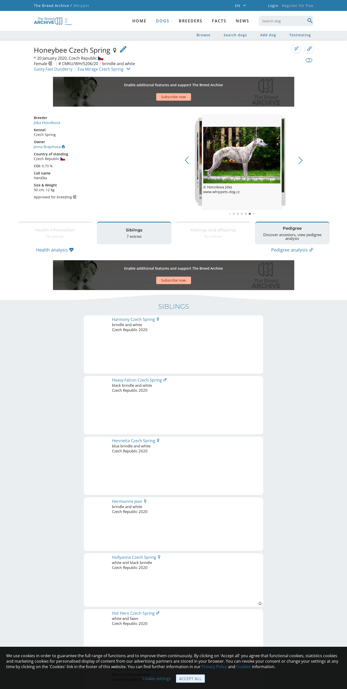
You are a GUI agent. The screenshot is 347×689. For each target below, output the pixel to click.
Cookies (243, 667)
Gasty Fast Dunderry (53, 69)
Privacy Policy (214, 667)
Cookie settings (157, 679)
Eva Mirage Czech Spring (100, 69)
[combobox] (286, 21)
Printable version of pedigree (173, 382)
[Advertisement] (154, 83)
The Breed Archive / (52, 5)
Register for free (297, 5)
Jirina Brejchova (49, 129)
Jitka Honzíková (46, 105)
